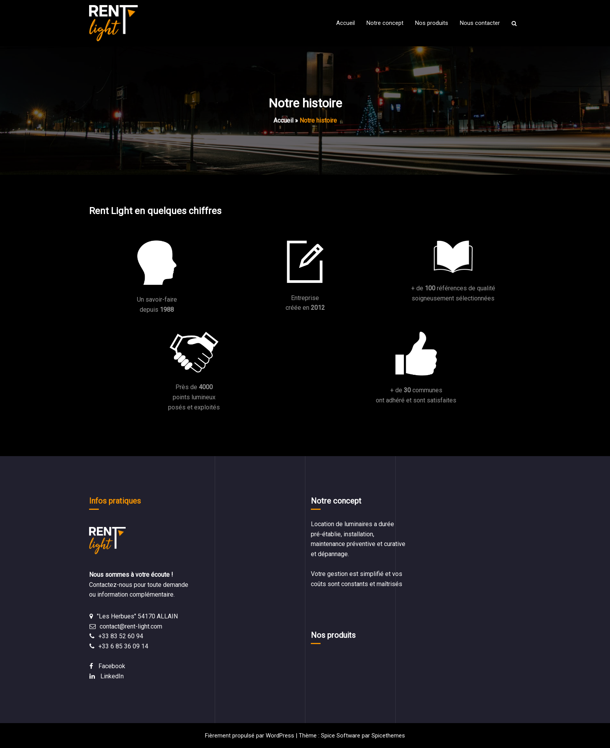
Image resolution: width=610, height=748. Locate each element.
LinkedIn (112, 676)
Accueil (283, 120)
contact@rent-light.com (131, 626)
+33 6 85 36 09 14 (123, 646)
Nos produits (333, 635)
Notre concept (336, 501)
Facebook (111, 666)
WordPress (280, 735)
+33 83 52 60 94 (120, 636)
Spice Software (340, 735)
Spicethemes (388, 735)
